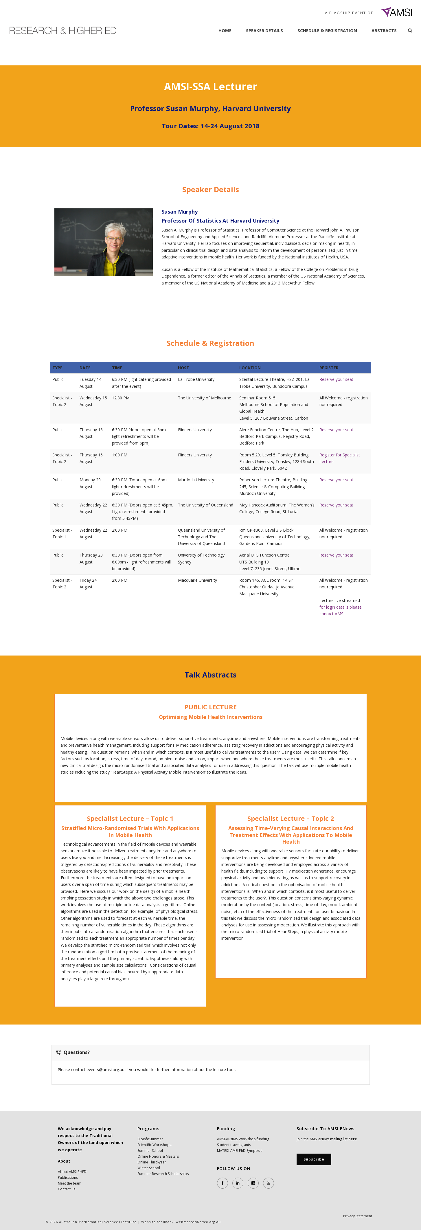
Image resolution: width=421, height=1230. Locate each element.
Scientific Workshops (154, 1144)
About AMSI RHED (72, 1171)
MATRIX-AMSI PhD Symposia (239, 1150)
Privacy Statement (357, 1222)
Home (224, 30)
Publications (68, 1177)
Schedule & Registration (327, 30)
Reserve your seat (336, 379)
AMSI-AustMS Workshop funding (243, 1139)
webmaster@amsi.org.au (198, 1222)
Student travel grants (234, 1144)
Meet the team (69, 1183)
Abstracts (384, 30)
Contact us (66, 1189)
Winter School (148, 1167)
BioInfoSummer (150, 1139)
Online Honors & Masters (158, 1156)
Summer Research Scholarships (163, 1173)
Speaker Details (264, 30)
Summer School (150, 1150)
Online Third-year (151, 1162)
